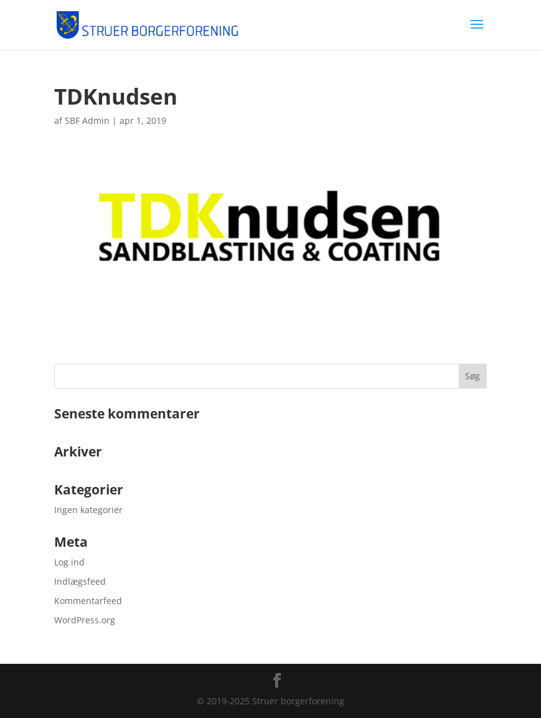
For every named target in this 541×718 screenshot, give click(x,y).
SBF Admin (87, 120)
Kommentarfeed (88, 601)
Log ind (69, 562)
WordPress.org (84, 620)
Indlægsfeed (80, 581)
